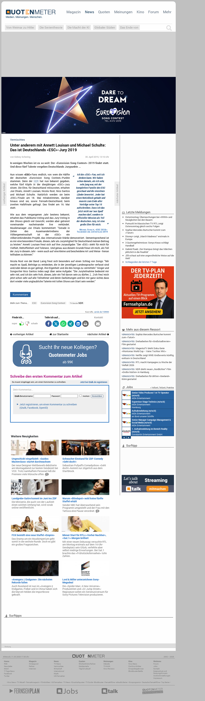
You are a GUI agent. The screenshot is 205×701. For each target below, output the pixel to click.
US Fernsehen (56, 682)
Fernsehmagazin (33, 682)
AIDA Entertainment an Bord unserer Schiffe (145, 395)
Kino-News (132, 664)
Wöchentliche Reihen (87, 664)
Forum (153, 11)
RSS (5, 664)
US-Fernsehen (59, 676)
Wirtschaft (58, 669)
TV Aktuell (21, 682)
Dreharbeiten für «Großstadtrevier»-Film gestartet (146, 343)
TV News (66, 682)
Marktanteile (84, 666)
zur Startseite (59, 334)
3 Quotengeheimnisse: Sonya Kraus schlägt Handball (147, 244)
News (89, 11)
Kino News (11, 682)
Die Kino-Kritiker (134, 666)
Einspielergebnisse (135, 669)
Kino (140, 11)
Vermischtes (58, 666)
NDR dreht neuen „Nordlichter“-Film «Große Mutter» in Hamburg (146, 370)
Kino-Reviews (109, 669)
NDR (36, 181)
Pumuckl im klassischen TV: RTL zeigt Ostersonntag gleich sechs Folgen (144, 225)
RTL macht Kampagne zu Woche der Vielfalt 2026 (147, 364)
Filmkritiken (45, 682)
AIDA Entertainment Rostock (146, 422)
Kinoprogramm (135, 682)
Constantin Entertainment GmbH (144, 431)
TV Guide (89, 682)
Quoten (104, 11)
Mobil (6, 669)
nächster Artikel (98, 334)
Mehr (167, 11)
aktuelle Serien (122, 682)
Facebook (8, 673)
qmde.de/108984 (101, 311)
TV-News (57, 664)
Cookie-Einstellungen (161, 676)
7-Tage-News (9, 671)
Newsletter (8, 666)
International (59, 671)
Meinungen (123, 11)
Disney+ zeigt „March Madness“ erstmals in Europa (147, 238)
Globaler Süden (104, 27)
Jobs (155, 666)
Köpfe (56, 673)
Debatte (107, 664)
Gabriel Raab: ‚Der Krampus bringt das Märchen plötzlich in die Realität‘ (148, 250)
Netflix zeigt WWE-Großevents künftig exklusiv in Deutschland (148, 357)
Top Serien (165, 682)
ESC (34, 303)
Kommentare (20, 294)
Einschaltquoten (78, 682)
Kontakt (156, 669)
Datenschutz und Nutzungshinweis (160, 672)
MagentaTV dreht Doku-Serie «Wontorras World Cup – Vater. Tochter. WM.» (144, 350)
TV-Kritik (107, 666)
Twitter (6, 676)
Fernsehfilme (110, 682)
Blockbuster (98, 682)
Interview (32, 669)
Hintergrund (33, 664)
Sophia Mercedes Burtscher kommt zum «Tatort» (145, 231)
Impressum (157, 678)
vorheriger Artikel (21, 334)
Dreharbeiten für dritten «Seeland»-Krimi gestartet (146, 377)
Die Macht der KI (78, 27)
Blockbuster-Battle (135, 671)
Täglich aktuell (85, 669)
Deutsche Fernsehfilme (151, 682)
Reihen (32, 666)
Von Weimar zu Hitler (20, 27)
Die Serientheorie (51, 27)
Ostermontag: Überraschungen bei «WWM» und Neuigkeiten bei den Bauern (148, 218)
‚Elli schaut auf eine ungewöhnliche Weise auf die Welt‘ (149, 257)
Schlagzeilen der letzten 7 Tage (141, 261)
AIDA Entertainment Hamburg (143, 404)
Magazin (73, 11)
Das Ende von (129, 27)
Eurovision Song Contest (53, 303)
